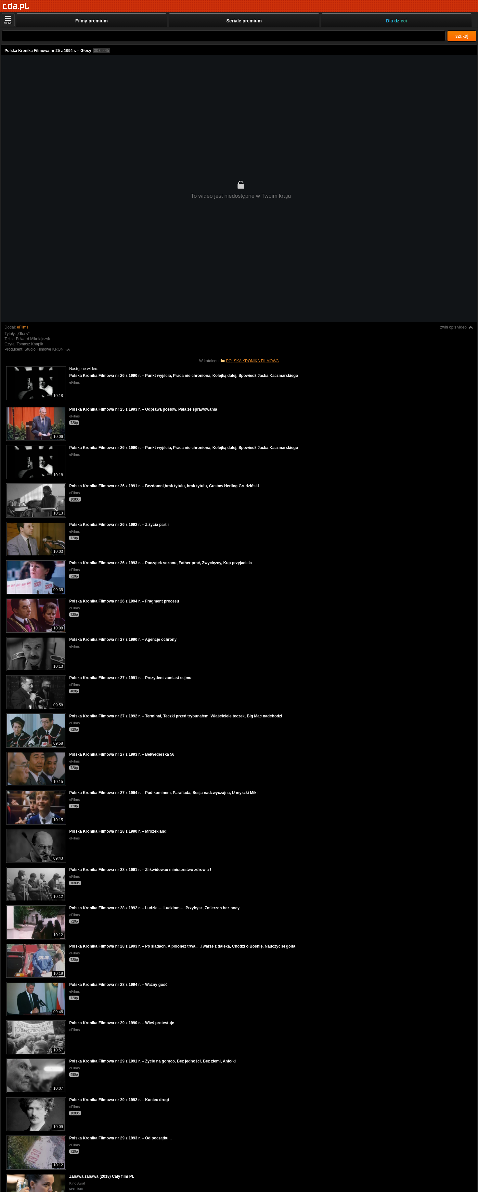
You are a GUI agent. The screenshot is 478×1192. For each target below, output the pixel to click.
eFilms (22, 327)
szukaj (461, 36)
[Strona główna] (16, 6)
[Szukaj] (224, 36)
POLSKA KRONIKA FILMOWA (252, 361)
